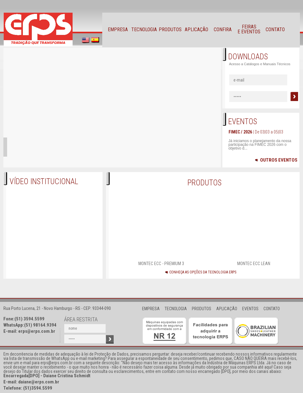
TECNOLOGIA (176, 308)
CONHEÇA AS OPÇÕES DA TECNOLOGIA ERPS (202, 272)
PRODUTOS (201, 308)
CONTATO (271, 308)
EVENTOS (250, 308)
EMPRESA (151, 308)
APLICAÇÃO (226, 308)
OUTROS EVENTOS (276, 160)
